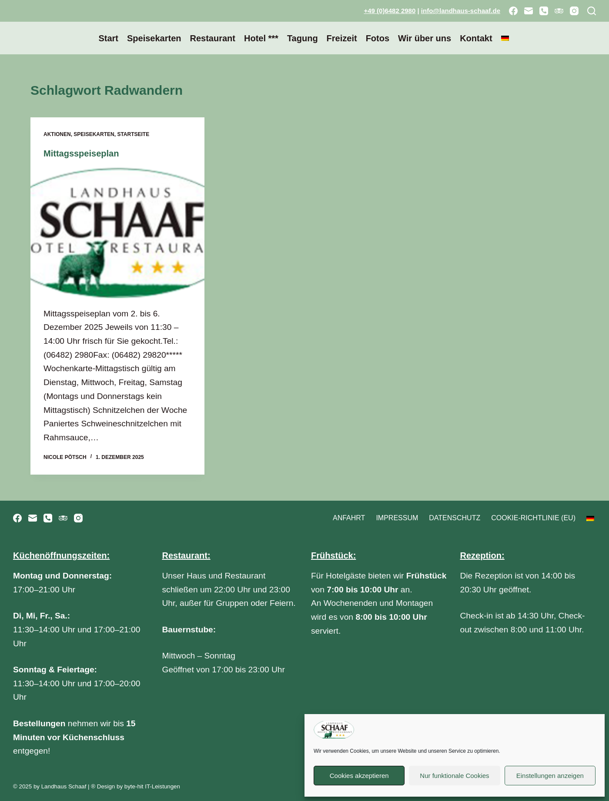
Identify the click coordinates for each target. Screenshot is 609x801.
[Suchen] (591, 11)
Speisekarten (154, 38)
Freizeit (342, 38)
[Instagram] (574, 11)
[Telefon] (543, 11)
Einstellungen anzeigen (550, 775)
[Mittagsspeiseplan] (117, 233)
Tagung (302, 38)
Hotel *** (261, 38)
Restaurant (212, 38)
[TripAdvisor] (559, 11)
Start (108, 38)
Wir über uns (424, 38)
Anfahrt (349, 518)
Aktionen (57, 134)
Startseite (133, 134)
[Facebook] (513, 11)
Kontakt (476, 38)
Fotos (377, 38)
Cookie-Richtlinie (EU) (533, 518)
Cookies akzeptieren (359, 775)
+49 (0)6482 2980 (389, 10)
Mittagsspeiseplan (81, 153)
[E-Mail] (528, 11)
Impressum (397, 518)
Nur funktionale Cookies (454, 775)
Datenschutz (454, 518)
